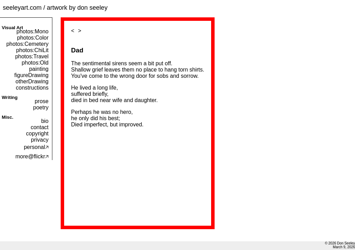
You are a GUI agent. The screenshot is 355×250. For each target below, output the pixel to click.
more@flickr (32, 156)
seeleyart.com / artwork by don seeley (55, 7)
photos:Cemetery (27, 44)
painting (39, 69)
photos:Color (33, 38)
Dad (77, 50)
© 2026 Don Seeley (340, 243)
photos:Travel (32, 56)
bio (45, 121)
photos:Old (35, 63)
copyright (37, 133)
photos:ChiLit (32, 50)
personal (36, 147)
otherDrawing (32, 81)
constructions (32, 88)
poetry (41, 107)
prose (42, 101)
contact (40, 127)
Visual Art (12, 27)
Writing (10, 97)
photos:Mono (32, 31)
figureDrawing (31, 75)
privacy (40, 140)
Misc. (7, 117)
